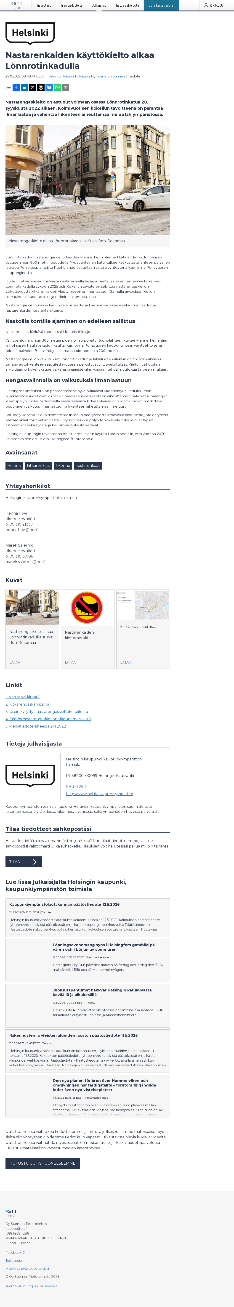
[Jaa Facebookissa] (16, 88)
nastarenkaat (88, 465)
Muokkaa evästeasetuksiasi (27, 1269)
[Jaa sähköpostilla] (65, 88)
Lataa (14, 662)
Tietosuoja (13, 1261)
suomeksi (13, 1286)
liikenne (63, 465)
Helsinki (14, 465)
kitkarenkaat (38, 465)
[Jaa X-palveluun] (32, 88)
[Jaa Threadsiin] (41, 88)
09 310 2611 (76, 786)
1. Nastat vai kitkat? (22, 697)
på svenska (48, 1286)
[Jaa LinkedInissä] (24, 88)
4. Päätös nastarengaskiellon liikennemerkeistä (48, 719)
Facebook (13, 1253)
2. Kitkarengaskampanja (27, 704)
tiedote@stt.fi (16, 1229)
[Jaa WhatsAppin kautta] (57, 88)
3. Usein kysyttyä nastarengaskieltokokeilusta (46, 711)
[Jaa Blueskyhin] (49, 88)
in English (30, 1286)
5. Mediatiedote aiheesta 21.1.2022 (35, 726)
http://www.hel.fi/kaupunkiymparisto (99, 794)
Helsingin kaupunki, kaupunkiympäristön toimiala (86, 76)
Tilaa (23, 861)
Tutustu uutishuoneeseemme (42, 1163)
